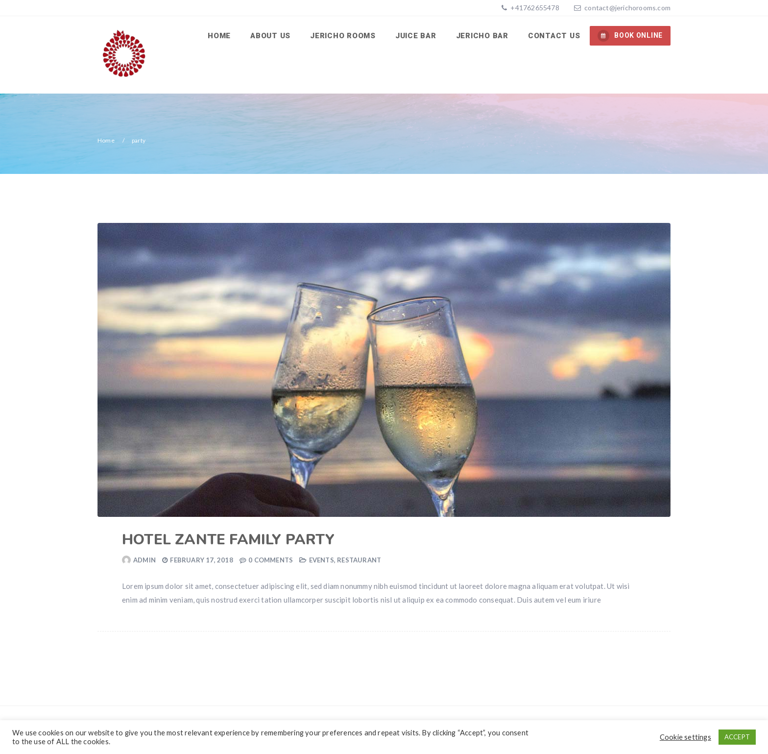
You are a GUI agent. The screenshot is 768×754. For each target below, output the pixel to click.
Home (219, 35)
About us (270, 35)
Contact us (554, 35)
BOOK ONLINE (630, 36)
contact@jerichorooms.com (627, 7)
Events (321, 560)
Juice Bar (415, 35)
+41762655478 (534, 7)
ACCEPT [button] (737, 737)
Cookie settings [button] (685, 737)
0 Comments (270, 560)
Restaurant (359, 560)
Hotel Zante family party (228, 540)
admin (144, 560)
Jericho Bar (482, 35)
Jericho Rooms (343, 35)
